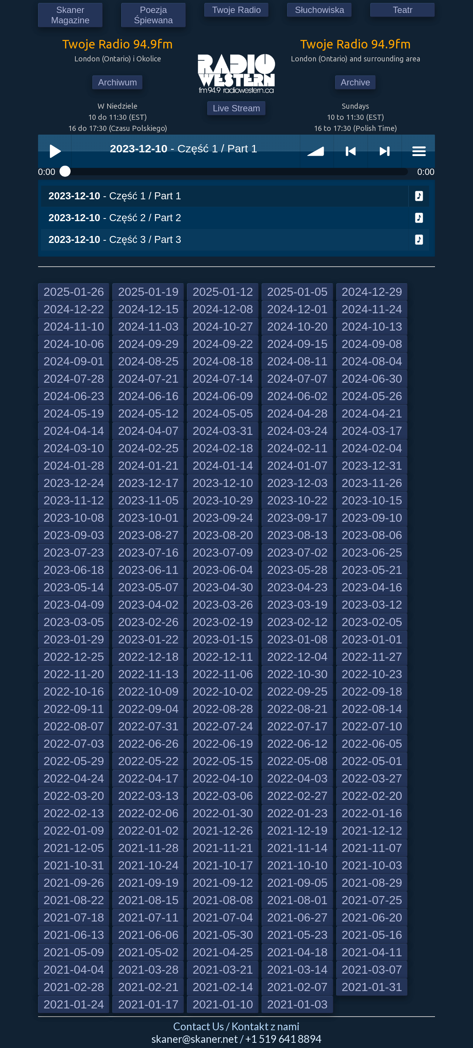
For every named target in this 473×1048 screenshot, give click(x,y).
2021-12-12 (372, 830)
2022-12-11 (223, 656)
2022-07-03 (74, 743)
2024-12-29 (372, 291)
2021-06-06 (148, 934)
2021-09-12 (223, 882)
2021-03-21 (223, 969)
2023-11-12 (74, 500)
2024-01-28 (74, 465)
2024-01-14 (223, 465)
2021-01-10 (223, 1004)
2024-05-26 (372, 396)
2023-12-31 (372, 465)
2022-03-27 (372, 778)
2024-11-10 (74, 326)
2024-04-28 (297, 413)
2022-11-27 (372, 656)
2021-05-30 (223, 934)
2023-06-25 (372, 552)
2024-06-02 (297, 396)
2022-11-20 (74, 674)
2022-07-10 (372, 726)
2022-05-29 (74, 761)
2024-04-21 (372, 413)
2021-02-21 (148, 987)
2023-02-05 (372, 622)
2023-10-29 (223, 500)
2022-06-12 (297, 743)
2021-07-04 (223, 917)
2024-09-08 (372, 344)
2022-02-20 (372, 795)
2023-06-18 (74, 570)
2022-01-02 (148, 830)
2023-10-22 (297, 500)
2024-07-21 (148, 378)
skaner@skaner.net (195, 1038)
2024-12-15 (148, 309)
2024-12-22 (74, 309)
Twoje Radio (236, 10)
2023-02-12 (297, 622)
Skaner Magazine (70, 15)
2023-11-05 (148, 500)
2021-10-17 (223, 865)
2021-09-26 (74, 882)
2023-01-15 (223, 639)
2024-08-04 (372, 361)
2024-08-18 (223, 361)
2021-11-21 (223, 848)
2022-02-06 (148, 813)
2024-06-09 (223, 396)
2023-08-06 (372, 535)
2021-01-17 (148, 1004)
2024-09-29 (148, 344)
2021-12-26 (223, 830)
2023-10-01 (148, 517)
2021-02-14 (223, 987)
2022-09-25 (297, 691)
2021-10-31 (74, 865)
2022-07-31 (148, 726)
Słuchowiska (319, 10)
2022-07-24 (223, 726)
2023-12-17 (148, 483)
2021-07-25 (372, 900)
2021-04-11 (372, 952)
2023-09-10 (372, 517)
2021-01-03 (297, 1004)
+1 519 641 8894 (283, 1038)
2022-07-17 (297, 726)
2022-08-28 (223, 709)
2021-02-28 (74, 987)
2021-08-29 (372, 882)
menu (418, 151)
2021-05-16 (372, 934)
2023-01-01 (372, 639)
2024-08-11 (297, 361)
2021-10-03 (372, 865)
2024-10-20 (297, 326)
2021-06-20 (372, 917)
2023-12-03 (297, 483)
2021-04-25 (223, 952)
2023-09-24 (223, 517)
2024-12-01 (297, 309)
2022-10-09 (148, 691)
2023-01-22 (148, 639)
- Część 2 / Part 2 (114, 217)
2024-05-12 (148, 413)
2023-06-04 (223, 570)
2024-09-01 (74, 361)
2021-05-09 (74, 952)
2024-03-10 (74, 448)
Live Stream (236, 108)
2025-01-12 (223, 291)
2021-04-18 (297, 952)
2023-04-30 (223, 587)
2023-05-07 (148, 587)
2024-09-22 (223, 344)
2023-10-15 (372, 500)
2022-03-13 (148, 795)
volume (317, 151)
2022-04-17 (148, 778)
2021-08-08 (223, 900)
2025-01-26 (74, 291)
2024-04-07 (148, 430)
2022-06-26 (148, 743)
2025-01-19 (148, 291)
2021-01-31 (372, 987)
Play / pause (54, 151)
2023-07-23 (74, 552)
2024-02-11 (297, 448)
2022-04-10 (223, 778)
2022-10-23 (372, 674)
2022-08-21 (297, 709)
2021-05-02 (148, 952)
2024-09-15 (297, 344)
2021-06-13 (74, 934)
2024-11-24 (372, 309)
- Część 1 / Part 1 (114, 196)
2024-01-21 (148, 465)
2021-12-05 (74, 848)
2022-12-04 (297, 656)
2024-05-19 (74, 413)
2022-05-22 (148, 761)
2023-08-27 (148, 535)
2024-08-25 (148, 361)
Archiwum (117, 82)
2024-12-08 (223, 309)
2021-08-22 (74, 900)
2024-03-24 (297, 430)
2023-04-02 (148, 604)
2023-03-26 (223, 604)
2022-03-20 (74, 795)
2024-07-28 (74, 378)
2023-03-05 (74, 622)
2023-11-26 (372, 483)
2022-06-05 (372, 743)
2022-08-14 (372, 709)
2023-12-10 (223, 483)
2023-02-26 (148, 622)
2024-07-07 (297, 378)
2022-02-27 (297, 795)
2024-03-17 (372, 430)
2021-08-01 (297, 900)
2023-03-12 (372, 604)
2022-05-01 (372, 761)
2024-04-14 (74, 430)
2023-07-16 (148, 552)
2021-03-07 (372, 969)
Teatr (402, 10)
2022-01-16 (372, 813)
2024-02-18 (223, 448)
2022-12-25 (74, 656)
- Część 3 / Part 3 (114, 239)
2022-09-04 (148, 709)
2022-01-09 (74, 830)
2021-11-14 (297, 848)
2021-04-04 (74, 969)
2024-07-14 (223, 378)
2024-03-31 (223, 430)
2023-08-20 (223, 535)
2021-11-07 (372, 848)
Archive (355, 82)
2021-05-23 (297, 934)
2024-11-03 (148, 326)
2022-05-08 (297, 761)
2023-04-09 (74, 604)
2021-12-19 (297, 830)
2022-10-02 (223, 691)
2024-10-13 (372, 326)
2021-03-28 (148, 969)
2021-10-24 (148, 865)
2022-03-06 (223, 795)
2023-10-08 (74, 517)
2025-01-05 (297, 291)
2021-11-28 (148, 848)
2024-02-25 (148, 448)
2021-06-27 (297, 917)
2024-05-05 (223, 413)
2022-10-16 (74, 691)
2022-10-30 (297, 674)
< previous (350, 151)
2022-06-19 (223, 743)
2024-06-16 (148, 396)
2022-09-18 (372, 691)
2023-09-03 (74, 535)
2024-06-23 (74, 396)
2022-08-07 (74, 726)
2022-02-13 (74, 813)
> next (384, 151)
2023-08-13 (297, 535)
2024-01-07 (297, 465)
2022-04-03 (297, 778)
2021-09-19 (148, 882)
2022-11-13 (148, 674)
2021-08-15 (148, 900)
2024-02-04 (372, 448)
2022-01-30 (223, 813)
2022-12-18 (148, 656)
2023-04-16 (372, 587)
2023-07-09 (223, 552)
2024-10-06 (74, 344)
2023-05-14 (74, 587)
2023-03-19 (297, 604)
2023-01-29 (74, 639)
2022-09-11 (74, 709)
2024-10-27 (223, 326)
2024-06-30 (372, 378)
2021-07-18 (74, 917)
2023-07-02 (297, 552)
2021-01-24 (74, 1004)
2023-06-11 (148, 570)
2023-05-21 (372, 570)
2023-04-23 (297, 587)
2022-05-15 (223, 761)
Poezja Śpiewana (153, 15)
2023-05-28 (297, 570)
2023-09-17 (297, 517)
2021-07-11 (148, 917)
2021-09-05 (297, 882)
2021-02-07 (297, 987)
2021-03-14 (297, 969)
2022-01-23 (297, 813)
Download (419, 196)
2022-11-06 (223, 674)
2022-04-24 (74, 778)
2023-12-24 (74, 483)
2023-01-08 (297, 639)
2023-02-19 (223, 622)
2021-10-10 (297, 865)
